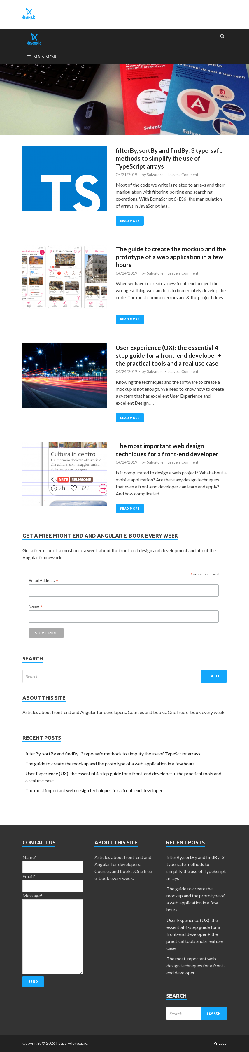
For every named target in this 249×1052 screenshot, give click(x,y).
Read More (129, 220)
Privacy (220, 1043)
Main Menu (46, 56)
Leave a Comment (183, 174)
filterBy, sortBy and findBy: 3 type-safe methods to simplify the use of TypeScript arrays (169, 158)
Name (36, 606)
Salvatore (155, 174)
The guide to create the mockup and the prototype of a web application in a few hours (171, 257)
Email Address (43, 580)
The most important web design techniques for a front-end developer (94, 790)
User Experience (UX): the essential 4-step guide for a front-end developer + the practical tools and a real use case (168, 355)
